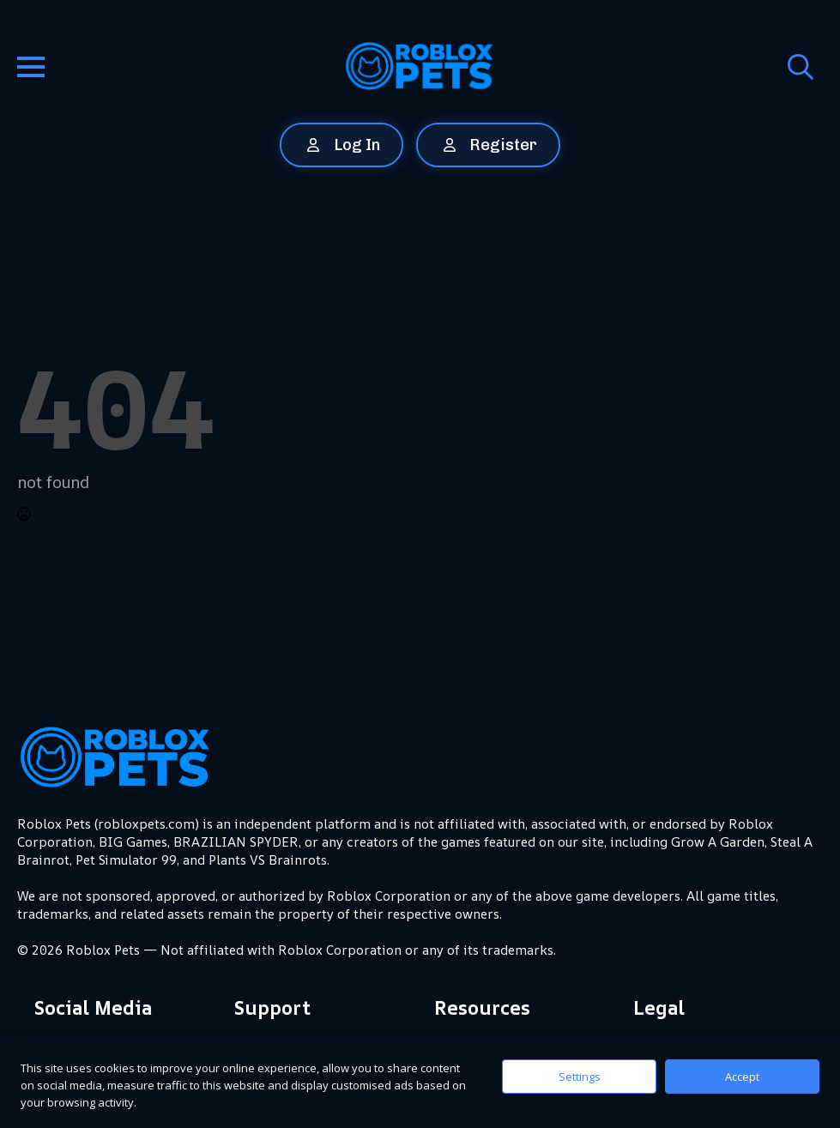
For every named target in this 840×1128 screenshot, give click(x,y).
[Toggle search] (800, 67)
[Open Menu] (31, 67)
